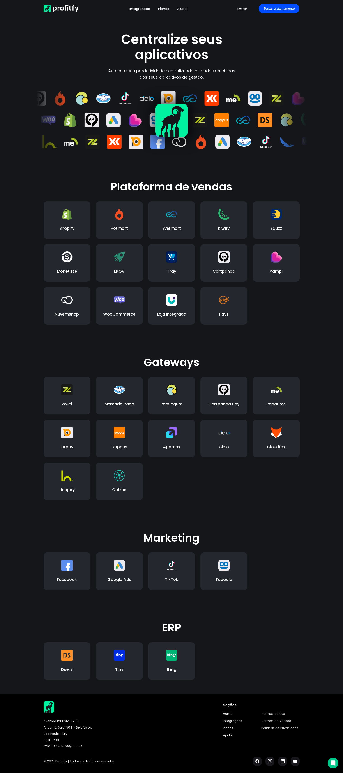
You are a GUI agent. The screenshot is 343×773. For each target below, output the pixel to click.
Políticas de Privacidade (280, 728)
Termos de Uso (273, 713)
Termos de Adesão (276, 721)
